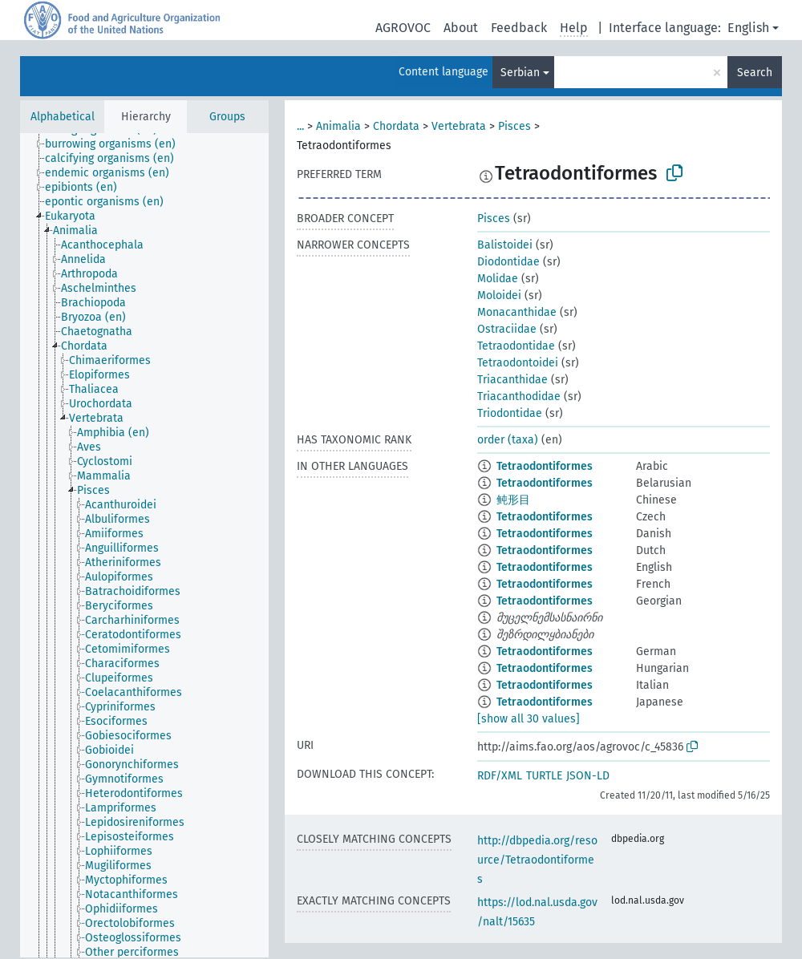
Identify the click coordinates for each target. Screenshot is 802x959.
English (748, 27)
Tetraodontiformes (544, 466)
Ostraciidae (507, 329)
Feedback (519, 27)
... (300, 126)
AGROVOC (403, 27)
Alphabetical (62, 116)
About (461, 27)
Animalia (338, 126)
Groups (227, 116)
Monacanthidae (517, 312)
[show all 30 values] (528, 719)
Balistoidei (505, 245)
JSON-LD (588, 776)
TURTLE (544, 776)
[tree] (144, 545)
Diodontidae (508, 262)
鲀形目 (513, 500)
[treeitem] (117, 144)
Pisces (514, 126)
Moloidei (499, 295)
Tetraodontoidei (517, 363)
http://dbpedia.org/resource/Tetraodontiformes (537, 860)
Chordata (396, 126)
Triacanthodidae (519, 396)
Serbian (520, 72)
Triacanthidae (512, 379)
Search (754, 72)
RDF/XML (499, 776)
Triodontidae (509, 413)
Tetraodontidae (516, 346)
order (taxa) (507, 440)
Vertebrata (458, 126)
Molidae (497, 278)
